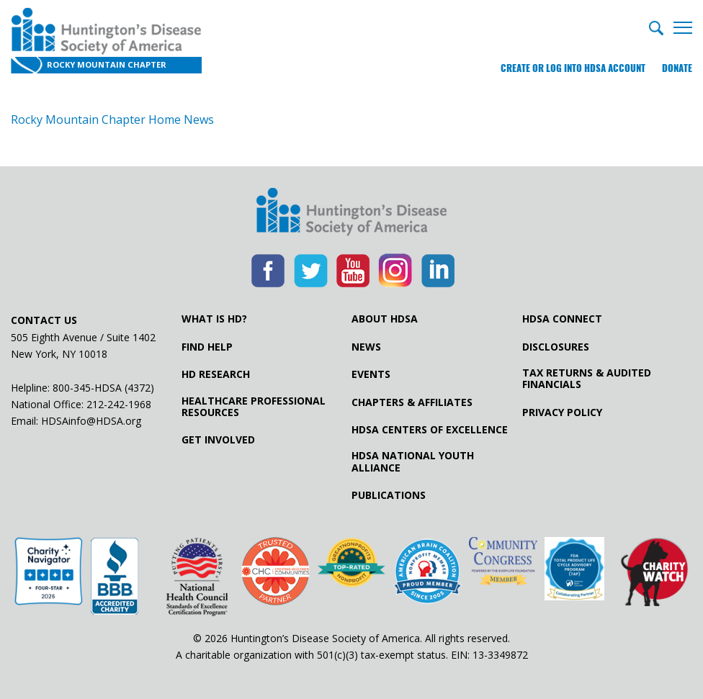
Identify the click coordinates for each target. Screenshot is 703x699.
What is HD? (214, 319)
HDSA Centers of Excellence (430, 430)
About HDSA (385, 319)
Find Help (207, 347)
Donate (677, 68)
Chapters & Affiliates (412, 402)
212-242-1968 (118, 404)
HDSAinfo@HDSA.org (91, 421)
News (366, 347)
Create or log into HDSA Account (573, 68)
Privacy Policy (562, 412)
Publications (389, 495)
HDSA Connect (562, 319)
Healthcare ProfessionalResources (254, 406)
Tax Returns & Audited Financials (586, 378)
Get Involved (218, 440)
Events (371, 374)
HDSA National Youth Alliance (413, 461)
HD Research (216, 374)
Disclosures (555, 347)
